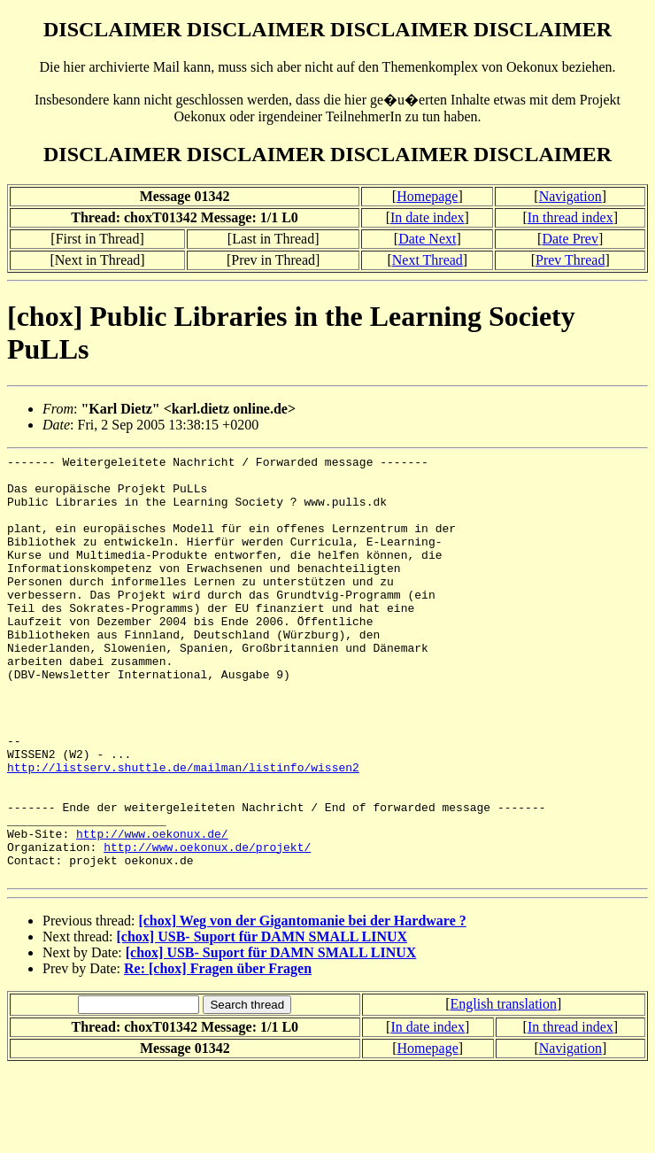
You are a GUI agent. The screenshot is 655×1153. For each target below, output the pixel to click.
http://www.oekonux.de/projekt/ (207, 926)
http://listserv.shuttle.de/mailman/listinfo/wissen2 (183, 831)
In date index (427, 217)
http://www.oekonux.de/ (152, 910)
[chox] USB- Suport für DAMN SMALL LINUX (262, 1021)
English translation (504, 1088)
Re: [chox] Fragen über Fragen (218, 1053)
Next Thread (427, 259)
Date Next (427, 238)
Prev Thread (570, 259)
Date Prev (570, 238)
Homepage (427, 196)
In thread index (570, 217)
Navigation (570, 196)
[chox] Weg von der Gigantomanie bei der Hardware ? (302, 1005)
